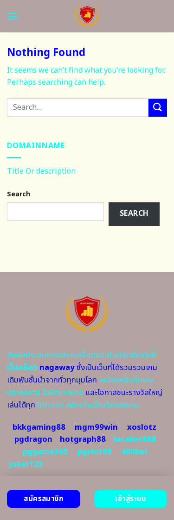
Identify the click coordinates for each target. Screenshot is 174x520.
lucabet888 (134, 439)
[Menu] (12, 16)
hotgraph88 (83, 439)
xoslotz (141, 427)
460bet (134, 452)
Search (18, 194)
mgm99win (96, 427)
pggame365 (45, 452)
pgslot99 (94, 452)
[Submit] (157, 108)
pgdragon (33, 439)
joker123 (26, 464)
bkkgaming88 (39, 427)
